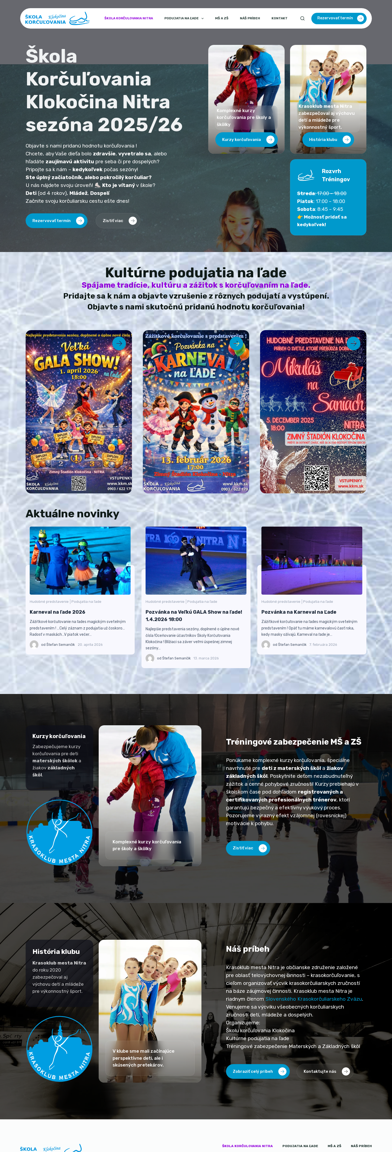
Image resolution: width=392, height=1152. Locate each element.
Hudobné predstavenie (56, 602)
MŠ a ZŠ (221, 18)
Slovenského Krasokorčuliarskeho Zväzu (314, 999)
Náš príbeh (250, 18)
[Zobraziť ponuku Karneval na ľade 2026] (196, 411)
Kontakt (280, 18)
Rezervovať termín (340, 18)
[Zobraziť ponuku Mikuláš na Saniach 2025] (313, 411)
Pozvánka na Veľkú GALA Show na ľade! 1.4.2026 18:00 (202, 560)
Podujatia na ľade (185, 18)
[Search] (302, 18)
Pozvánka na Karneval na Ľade (318, 560)
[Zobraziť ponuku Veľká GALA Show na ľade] (79, 411)
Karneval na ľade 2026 (86, 560)
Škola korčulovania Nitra (128, 18)
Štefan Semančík (67, 645)
